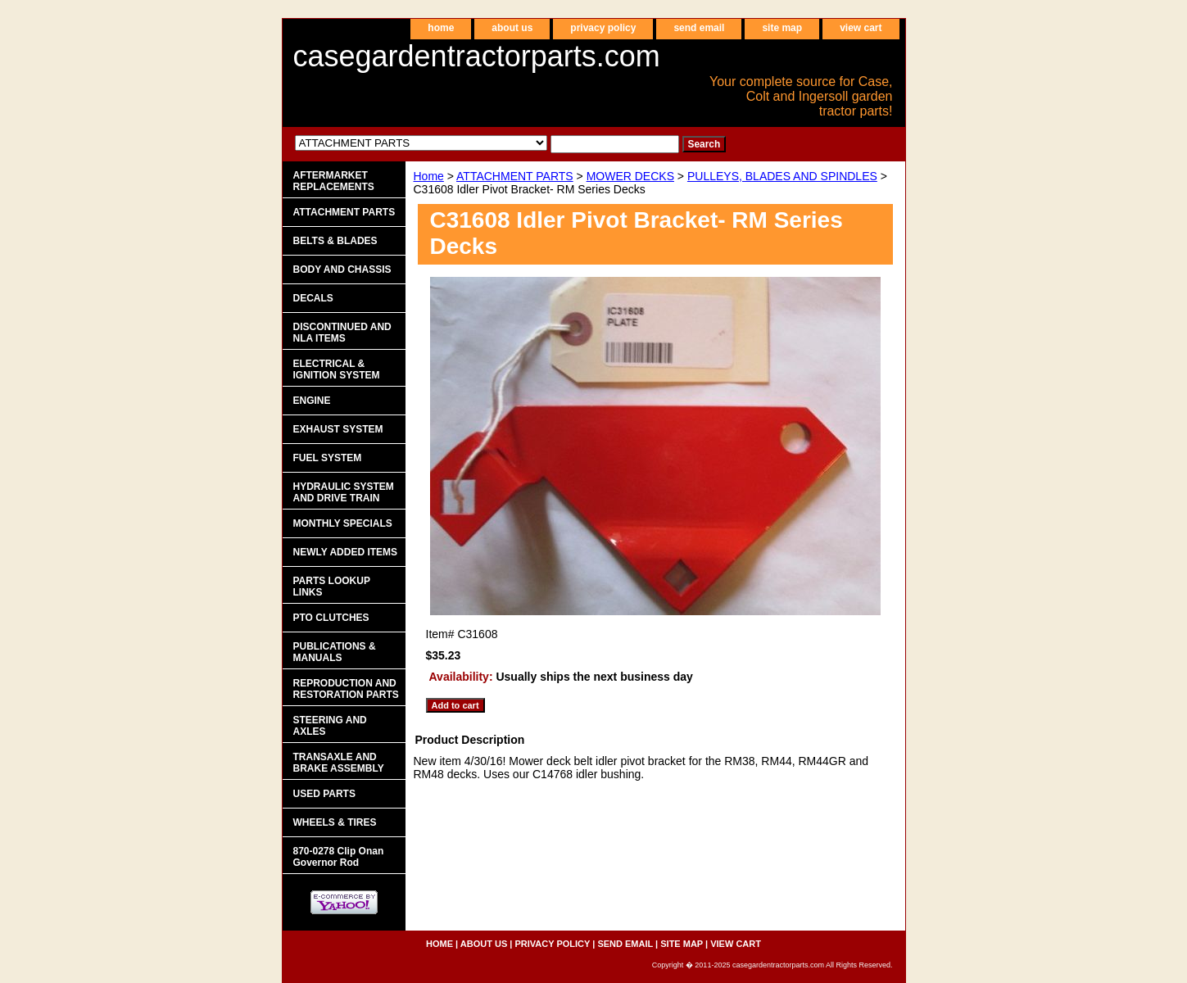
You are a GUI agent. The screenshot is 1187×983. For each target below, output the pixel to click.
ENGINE (312, 400)
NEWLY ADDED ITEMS (345, 552)
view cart (860, 28)
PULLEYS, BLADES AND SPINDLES (782, 176)
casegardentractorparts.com (476, 56)
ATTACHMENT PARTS (514, 176)
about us (512, 28)
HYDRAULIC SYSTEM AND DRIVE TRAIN (343, 492)
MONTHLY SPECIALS (342, 523)
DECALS (313, 298)
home (441, 28)
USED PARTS (324, 794)
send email (698, 28)
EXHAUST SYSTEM (338, 429)
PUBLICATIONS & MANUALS (334, 652)
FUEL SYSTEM (327, 458)
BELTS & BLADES (335, 241)
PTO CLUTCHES (331, 617)
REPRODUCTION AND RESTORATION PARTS (346, 688)
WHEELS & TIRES (335, 822)
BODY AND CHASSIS (342, 269)
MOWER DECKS (630, 176)
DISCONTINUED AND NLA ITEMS (342, 332)
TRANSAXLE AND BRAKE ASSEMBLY (338, 762)
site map (782, 28)
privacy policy (603, 28)
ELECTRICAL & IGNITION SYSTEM (336, 369)
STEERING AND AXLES (330, 725)
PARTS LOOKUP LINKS (331, 586)
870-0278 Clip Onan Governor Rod (338, 856)
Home (429, 176)
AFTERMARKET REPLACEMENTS (333, 181)
